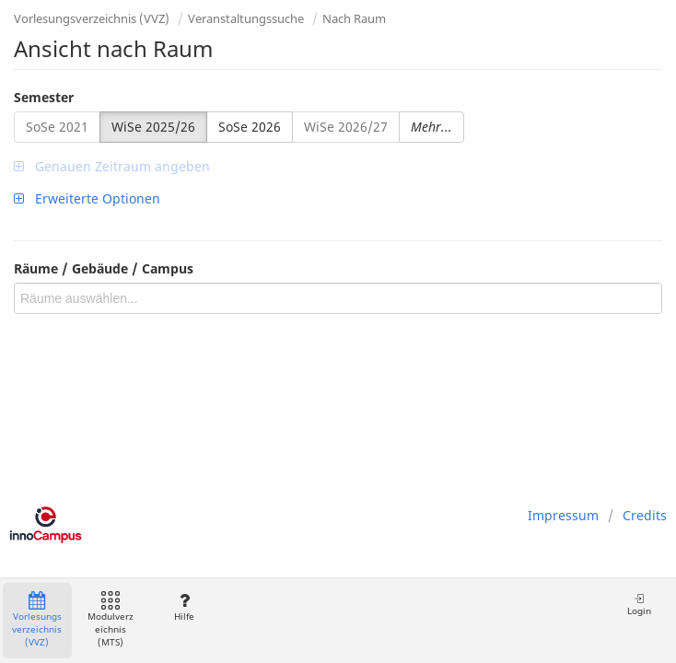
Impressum (563, 515)
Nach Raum (354, 18)
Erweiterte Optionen (87, 198)
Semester (44, 97)
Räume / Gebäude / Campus (103, 268)
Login (639, 604)
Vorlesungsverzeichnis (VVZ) (91, 18)
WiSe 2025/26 (153, 126)
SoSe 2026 (249, 126)
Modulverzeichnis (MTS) (110, 620)
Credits (645, 515)
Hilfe (183, 607)
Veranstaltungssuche (246, 18)
